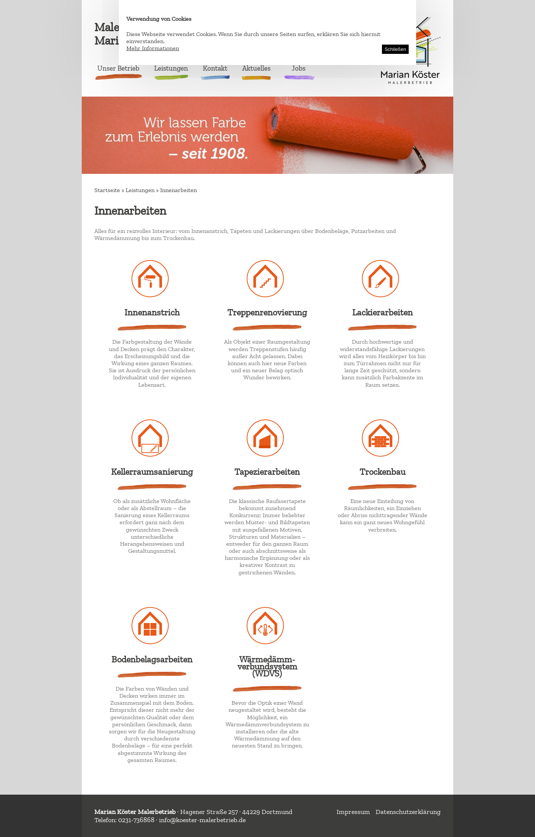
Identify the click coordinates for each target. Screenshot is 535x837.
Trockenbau (382, 471)
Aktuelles (256, 68)
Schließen (395, 49)
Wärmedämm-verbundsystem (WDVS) (267, 666)
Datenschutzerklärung (408, 812)
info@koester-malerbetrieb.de (202, 820)
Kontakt (215, 68)
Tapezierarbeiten (267, 471)
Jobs (298, 68)
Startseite (107, 190)
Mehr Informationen (152, 48)
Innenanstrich (151, 312)
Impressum (353, 812)
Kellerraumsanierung (152, 471)
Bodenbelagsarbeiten (151, 659)
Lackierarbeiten (382, 312)
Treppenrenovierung (267, 312)
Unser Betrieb (118, 68)
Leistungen (171, 68)
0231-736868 (136, 820)
